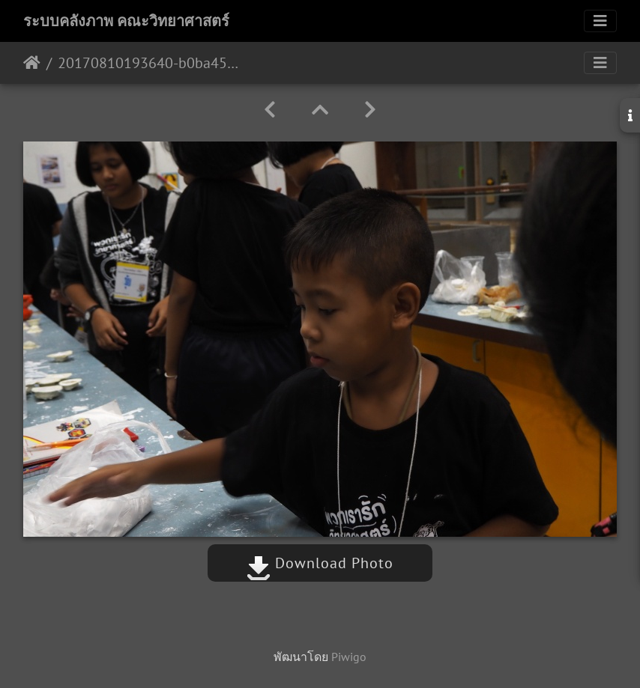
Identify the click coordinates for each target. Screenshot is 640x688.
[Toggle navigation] (600, 21)
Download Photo (320, 563)
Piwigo (348, 656)
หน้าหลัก (31, 63)
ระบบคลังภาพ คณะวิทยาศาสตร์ (126, 21)
